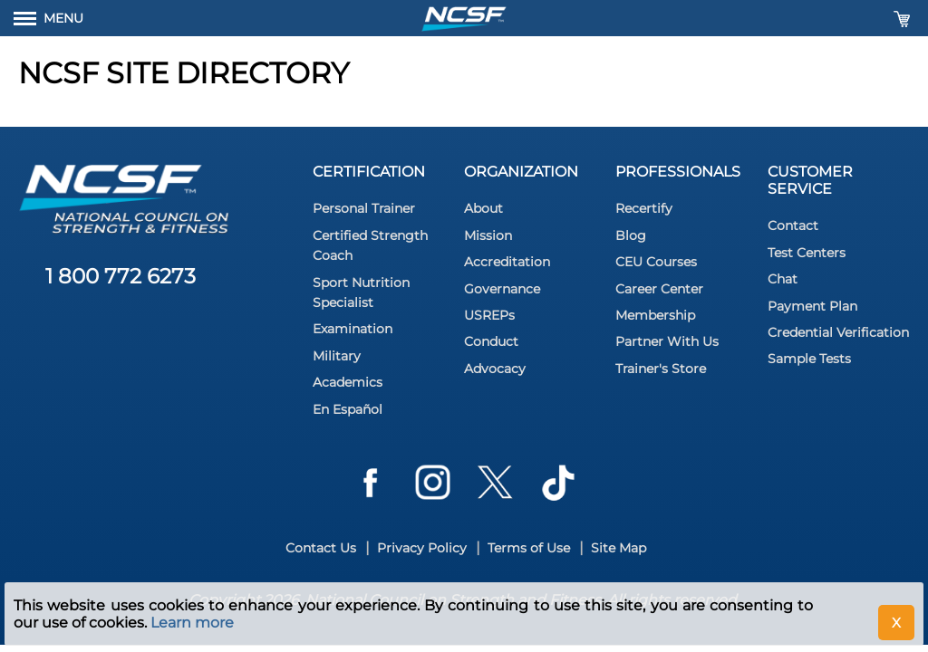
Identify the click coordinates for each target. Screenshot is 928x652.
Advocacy (495, 368)
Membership (655, 315)
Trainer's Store (660, 368)
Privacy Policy (422, 548)
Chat (783, 279)
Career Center (659, 289)
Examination (352, 329)
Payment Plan (812, 306)
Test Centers (807, 252)
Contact (793, 225)
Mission (488, 235)
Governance (502, 289)
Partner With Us (667, 341)
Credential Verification (838, 332)
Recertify (643, 208)
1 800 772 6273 (120, 276)
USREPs (489, 315)
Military (337, 356)
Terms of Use (529, 548)
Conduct (491, 341)
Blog (630, 235)
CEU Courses (656, 262)
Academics (347, 382)
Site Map (618, 548)
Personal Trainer (364, 208)
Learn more (192, 622)
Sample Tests (809, 358)
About (483, 208)
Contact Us (320, 548)
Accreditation (507, 262)
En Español (347, 409)
